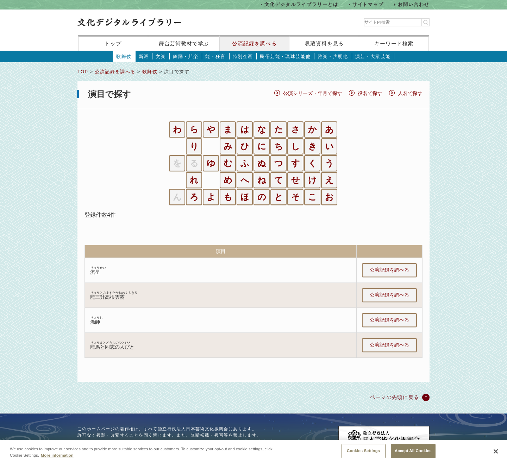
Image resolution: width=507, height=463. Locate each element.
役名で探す (370, 93)
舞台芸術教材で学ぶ (184, 43)
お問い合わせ (414, 4)
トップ (113, 43)
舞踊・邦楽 (185, 56)
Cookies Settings (363, 451)
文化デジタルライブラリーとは (301, 4)
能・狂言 (215, 56)
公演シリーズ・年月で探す (312, 93)
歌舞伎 (123, 56)
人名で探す (410, 93)
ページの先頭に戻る (394, 397)
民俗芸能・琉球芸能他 (285, 56)
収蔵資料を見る (324, 43)
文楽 (161, 56)
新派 (144, 56)
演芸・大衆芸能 (373, 56)
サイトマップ (368, 4)
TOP (82, 71)
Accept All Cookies (413, 451)
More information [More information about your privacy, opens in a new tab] (57, 455)
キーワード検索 (393, 43)
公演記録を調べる (254, 43)
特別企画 (243, 56)
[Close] (495, 451)
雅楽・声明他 (333, 56)
